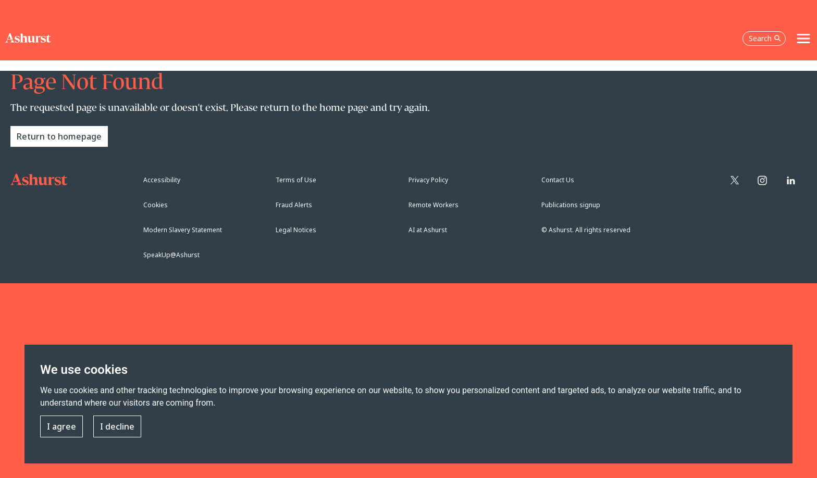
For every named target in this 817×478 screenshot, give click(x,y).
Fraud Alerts (294, 204)
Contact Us (557, 179)
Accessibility (161, 179)
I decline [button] (117, 427)
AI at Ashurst (427, 229)
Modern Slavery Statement (182, 229)
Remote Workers (433, 204)
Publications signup (570, 204)
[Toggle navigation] (803, 38)
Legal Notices (296, 229)
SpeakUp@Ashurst (171, 254)
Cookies (155, 204)
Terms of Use (296, 179)
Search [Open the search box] (765, 38)
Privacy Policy (428, 179)
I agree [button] (61, 427)
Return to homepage (59, 136)
